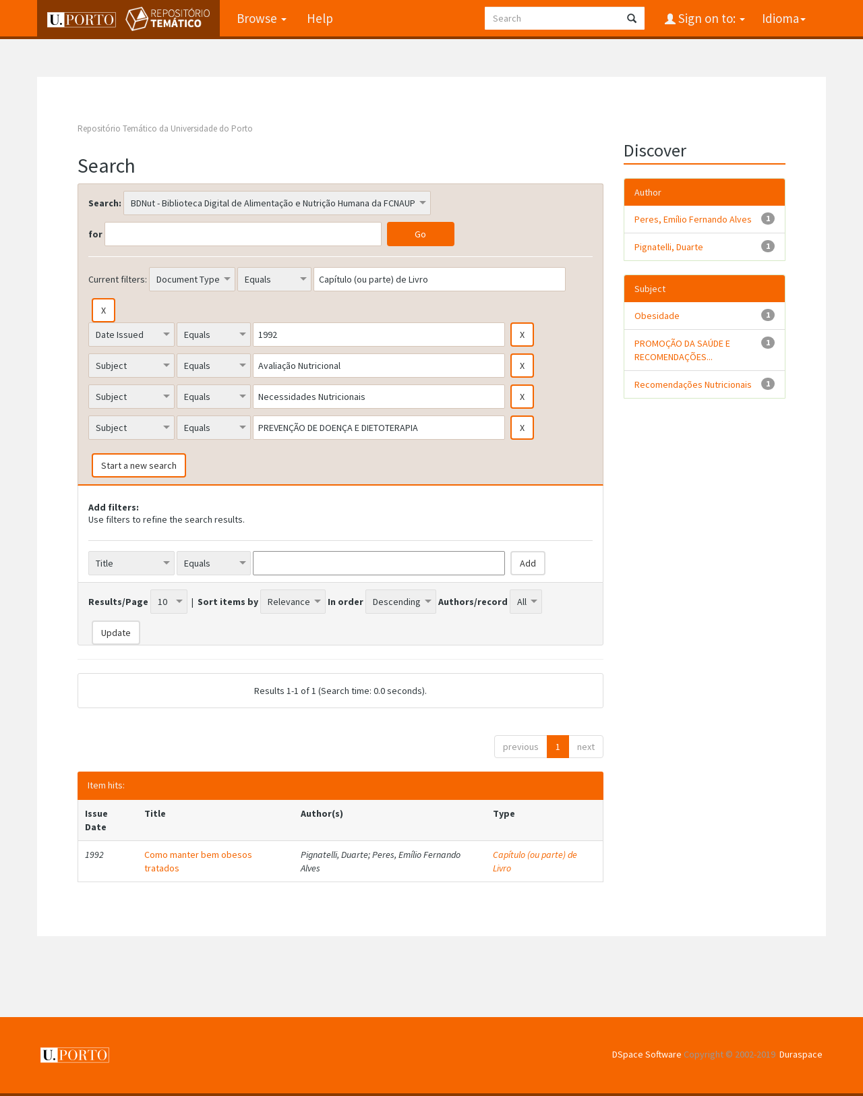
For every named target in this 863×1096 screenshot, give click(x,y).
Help (320, 18)
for (95, 234)
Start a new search (139, 465)
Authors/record (473, 602)
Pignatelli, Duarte (668, 247)
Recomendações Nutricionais (693, 384)
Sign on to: (710, 18)
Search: (104, 203)
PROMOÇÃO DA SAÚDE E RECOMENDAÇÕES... (682, 350)
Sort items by (228, 602)
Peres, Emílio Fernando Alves (693, 219)
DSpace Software (647, 1054)
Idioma (784, 18)
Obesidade (657, 316)
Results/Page (118, 602)
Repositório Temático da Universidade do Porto (165, 128)
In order (345, 602)
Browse (262, 18)
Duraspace (801, 1054)
